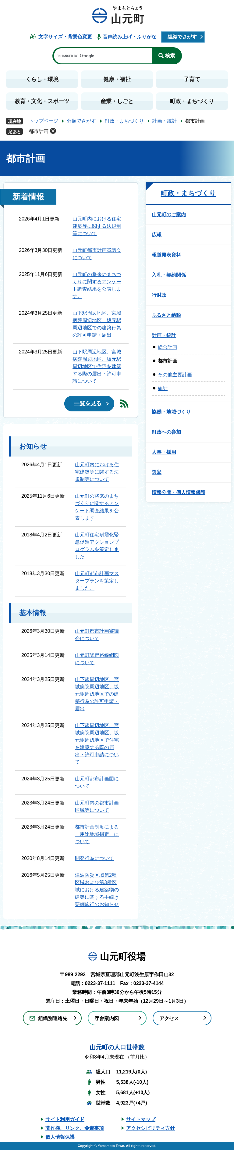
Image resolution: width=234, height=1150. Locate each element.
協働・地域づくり (171, 411)
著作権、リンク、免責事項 (74, 1128)
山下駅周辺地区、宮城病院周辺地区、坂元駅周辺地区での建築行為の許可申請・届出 (97, 694)
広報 (156, 234)
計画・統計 (164, 121)
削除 (53, 131)
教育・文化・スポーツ (42, 101)
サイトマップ (140, 1119)
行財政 (159, 295)
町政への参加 (166, 432)
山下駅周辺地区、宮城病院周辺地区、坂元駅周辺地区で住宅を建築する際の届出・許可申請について (97, 366)
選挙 (156, 472)
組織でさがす (182, 36)
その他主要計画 (175, 374)
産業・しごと (117, 101)
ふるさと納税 (166, 315)
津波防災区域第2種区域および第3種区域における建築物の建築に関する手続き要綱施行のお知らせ (97, 889)
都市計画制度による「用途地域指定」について (97, 834)
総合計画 (167, 347)
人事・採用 (164, 452)
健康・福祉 (117, 79)
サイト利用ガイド (64, 1119)
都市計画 (38, 131)
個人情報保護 (60, 1137)
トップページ (43, 121)
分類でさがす (81, 121)
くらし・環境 (42, 79)
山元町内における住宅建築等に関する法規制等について (97, 226)
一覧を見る (87, 403)
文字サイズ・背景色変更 (65, 36)
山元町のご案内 (169, 214)
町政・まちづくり (192, 101)
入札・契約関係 (169, 275)
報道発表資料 (166, 254)
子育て (192, 79)
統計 (163, 388)
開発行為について (94, 858)
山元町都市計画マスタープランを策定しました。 (97, 581)
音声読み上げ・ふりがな (129, 36)
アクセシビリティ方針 (150, 1128)
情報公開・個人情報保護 (178, 492)
